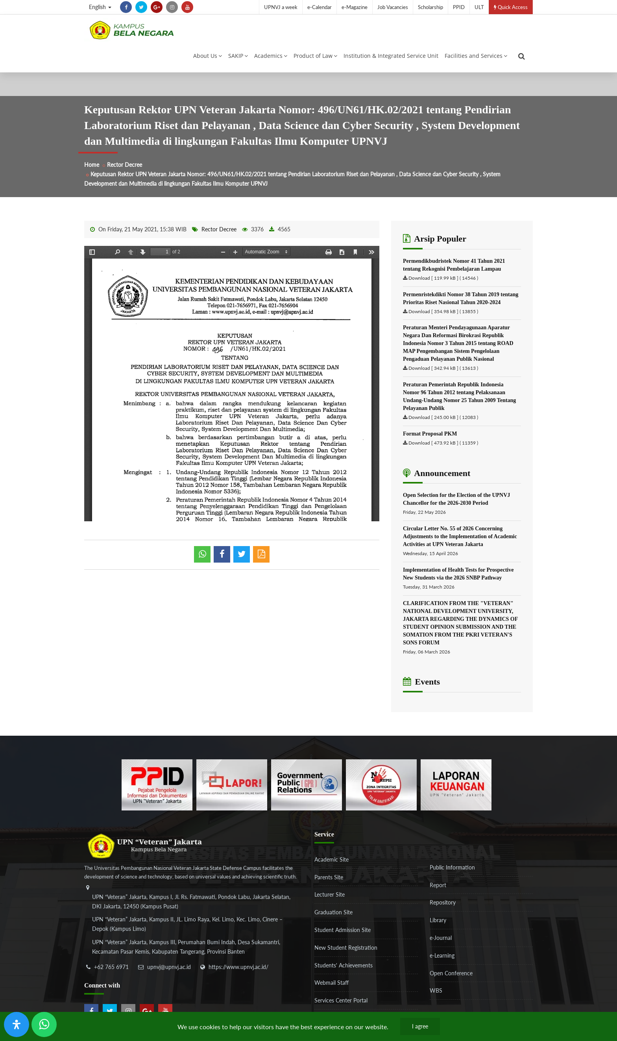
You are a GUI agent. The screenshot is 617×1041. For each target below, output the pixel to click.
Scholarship (430, 7)
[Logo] (131, 32)
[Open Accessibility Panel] (16, 1024)
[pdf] (261, 560)
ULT (479, 7)
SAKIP (238, 58)
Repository (443, 907)
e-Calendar (319, 7)
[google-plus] (157, 7)
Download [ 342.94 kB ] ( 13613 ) (443, 374)
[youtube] (187, 7)
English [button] (100, 7)
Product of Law (315, 58)
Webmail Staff (331, 988)
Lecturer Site (329, 900)
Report (438, 890)
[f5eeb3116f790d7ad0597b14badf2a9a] (306, 789)
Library (438, 925)
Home (91, 170)
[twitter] (141, 7)
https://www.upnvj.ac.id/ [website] (238, 972)
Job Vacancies (392, 7)
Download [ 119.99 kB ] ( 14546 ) (443, 283)
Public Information (452, 872)
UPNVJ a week (280, 7)
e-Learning (442, 960)
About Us (207, 58)
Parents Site (328, 882)
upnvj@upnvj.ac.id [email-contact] (169, 972)
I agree (420, 1026)
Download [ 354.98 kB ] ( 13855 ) (443, 316)
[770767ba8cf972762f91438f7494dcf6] (456, 789)
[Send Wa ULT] (44, 1024)
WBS (436, 996)
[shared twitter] (241, 560)
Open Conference (451, 978)
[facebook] (126, 7)
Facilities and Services (476, 58)
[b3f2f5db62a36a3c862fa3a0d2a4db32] (231, 789)
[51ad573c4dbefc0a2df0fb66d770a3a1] (381, 789)
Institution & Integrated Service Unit (391, 58)
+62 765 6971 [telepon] (111, 972)
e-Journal (441, 943)
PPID (459, 7)
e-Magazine (355, 7)
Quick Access (511, 7)
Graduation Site (333, 917)
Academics (270, 58)
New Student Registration (345, 952)
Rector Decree (124, 170)
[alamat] (192, 931)
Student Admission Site (342, 935)
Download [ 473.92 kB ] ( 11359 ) (443, 448)
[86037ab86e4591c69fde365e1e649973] (157, 789)
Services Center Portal (341, 1005)
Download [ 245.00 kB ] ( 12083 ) (443, 423)
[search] (521, 59)
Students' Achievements (343, 970)
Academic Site (331, 864)
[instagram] (172, 7)
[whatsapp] (202, 560)
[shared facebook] (222, 560)
